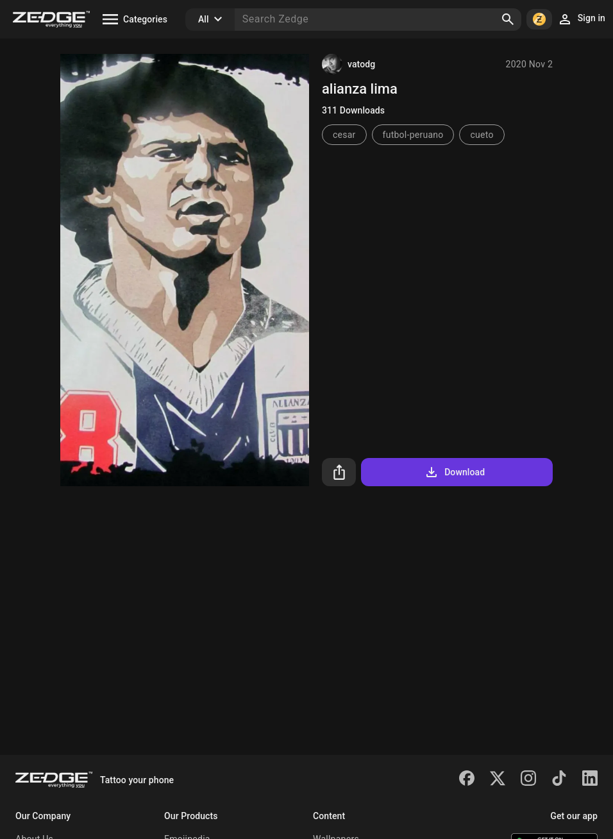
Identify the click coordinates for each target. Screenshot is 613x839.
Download (454, 472)
